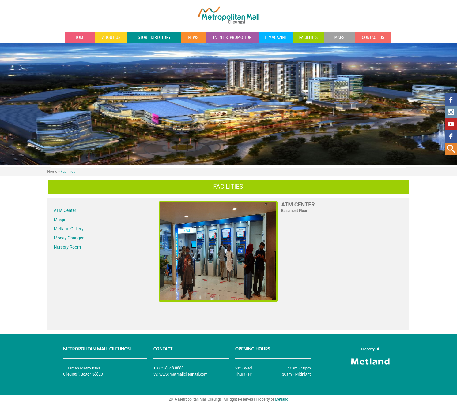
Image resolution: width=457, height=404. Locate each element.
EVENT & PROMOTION (232, 37)
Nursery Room (67, 247)
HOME (79, 37)
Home (52, 171)
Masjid (60, 219)
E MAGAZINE (276, 37)
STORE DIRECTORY (154, 37)
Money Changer (69, 237)
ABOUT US (111, 37)
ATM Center (65, 210)
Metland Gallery (68, 228)
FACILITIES (308, 37)
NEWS (193, 37)
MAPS (339, 37)
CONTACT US (373, 37)
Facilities (68, 171)
